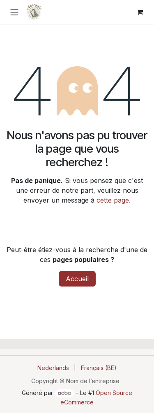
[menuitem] (53, 367)
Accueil (77, 279)
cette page (113, 200)
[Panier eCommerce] (139, 12)
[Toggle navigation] (14, 11)
